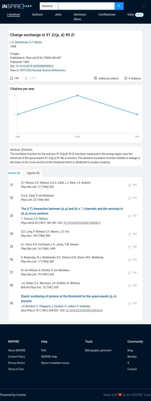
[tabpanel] (75, 249)
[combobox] (86, 6)
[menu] (138, 6)
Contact (132, 369)
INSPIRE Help (49, 356)
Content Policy (16, 356)
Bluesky (132, 356)
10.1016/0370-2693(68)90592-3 (35, 66)
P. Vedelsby (83, 306)
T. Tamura (27, 218)
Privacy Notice (16, 362)
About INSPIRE (16, 350)
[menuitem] (143, 6)
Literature (13, 14)
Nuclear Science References (48, 70)
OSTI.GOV (25, 70)
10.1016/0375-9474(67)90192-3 (84, 310)
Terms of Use (16, 369)
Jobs (58, 14)
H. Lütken (70, 306)
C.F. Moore (35, 42)
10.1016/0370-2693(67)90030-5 (81, 222)
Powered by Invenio (13, 395)
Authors (37, 14)
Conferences (106, 14)
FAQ (43, 350)
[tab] (20, 173)
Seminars (80, 14)
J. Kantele (57, 306)
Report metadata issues (55, 362)
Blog (130, 350)
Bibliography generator (98, 350)
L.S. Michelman (19, 42)
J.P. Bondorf (28, 306)
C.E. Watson (41, 218)
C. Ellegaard (43, 306)
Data (131, 14)
